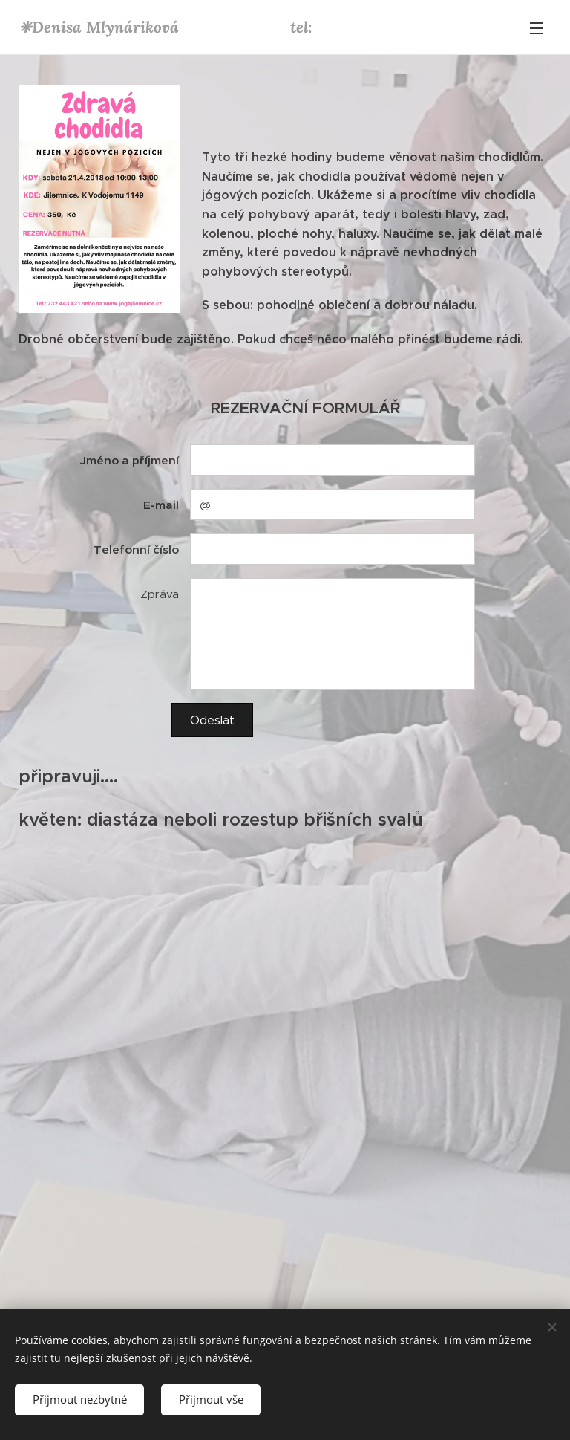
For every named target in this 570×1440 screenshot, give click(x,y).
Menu (536, 28)
